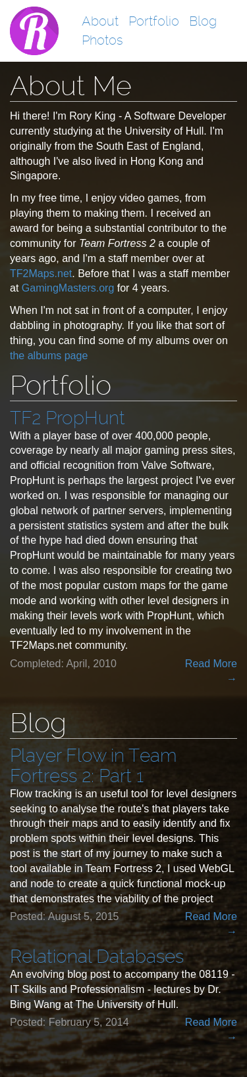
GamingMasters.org (68, 288)
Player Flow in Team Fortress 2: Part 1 (93, 766)
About (100, 21)
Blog (203, 21)
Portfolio (153, 21)
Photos (102, 40)
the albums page (49, 355)
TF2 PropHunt (67, 418)
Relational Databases (97, 956)
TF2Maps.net (41, 273)
